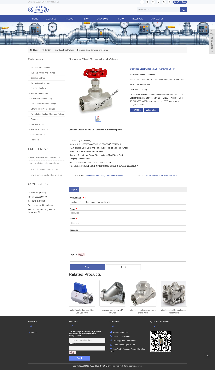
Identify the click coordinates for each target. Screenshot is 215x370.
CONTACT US (157, 19)
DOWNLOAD (102, 19)
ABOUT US (51, 19)
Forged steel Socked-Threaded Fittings (47, 114)
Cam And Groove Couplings (43, 109)
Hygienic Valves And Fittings (43, 73)
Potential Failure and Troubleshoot (45, 157)
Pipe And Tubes (37, 124)
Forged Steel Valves (39, 93)
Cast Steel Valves (38, 88)
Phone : (74, 209)
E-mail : (74, 219)
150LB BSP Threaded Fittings (43, 104)
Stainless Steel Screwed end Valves (92, 50)
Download (151, 110)
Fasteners (35, 140)
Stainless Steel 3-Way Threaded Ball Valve (104, 176)
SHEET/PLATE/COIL (40, 129)
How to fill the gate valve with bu (44, 169)
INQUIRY (136, 110)
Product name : (78, 198)
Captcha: (74, 254)
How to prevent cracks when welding (46, 175)
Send (87, 267)
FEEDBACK (137, 19)
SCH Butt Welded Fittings (42, 98)
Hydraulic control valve (40, 83)
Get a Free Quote (180, 2)
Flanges (34, 119)
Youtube (34, 332)
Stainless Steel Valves (64, 50)
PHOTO (120, 19)
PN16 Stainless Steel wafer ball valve (161, 176)
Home (35, 19)
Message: (74, 230)
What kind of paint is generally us (44, 163)
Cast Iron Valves (38, 78)
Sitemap (139, 366)
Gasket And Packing (39, 134)
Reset (123, 267)
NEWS (86, 19)
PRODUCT (69, 19)
